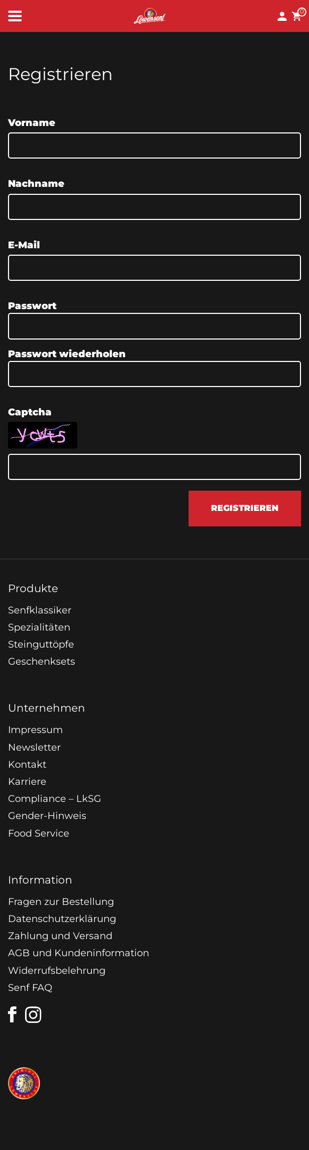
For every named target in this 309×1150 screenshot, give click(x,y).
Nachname (36, 184)
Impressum (35, 730)
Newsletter (34, 747)
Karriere (27, 781)
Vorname (31, 123)
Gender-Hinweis (47, 816)
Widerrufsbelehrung (56, 970)
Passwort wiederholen (67, 354)
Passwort (32, 306)
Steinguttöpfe (41, 644)
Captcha (30, 412)
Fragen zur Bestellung (61, 902)
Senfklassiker (39, 610)
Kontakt (27, 764)
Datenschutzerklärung (62, 919)
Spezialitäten (39, 627)
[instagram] (33, 1014)
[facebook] (12, 1014)
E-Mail (24, 245)
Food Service (38, 833)
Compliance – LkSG (54, 799)
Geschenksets (41, 661)
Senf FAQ (30, 988)
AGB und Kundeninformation (78, 953)
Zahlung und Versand (60, 936)
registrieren (245, 508)
